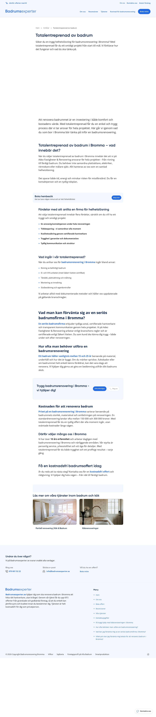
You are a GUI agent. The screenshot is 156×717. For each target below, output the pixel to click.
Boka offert (100, 663)
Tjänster (104, 12)
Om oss (122, 3)
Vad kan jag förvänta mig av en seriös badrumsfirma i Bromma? (121, 690)
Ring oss (113, 447)
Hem (97, 654)
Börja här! (116, 227)
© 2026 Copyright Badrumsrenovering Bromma (24, 713)
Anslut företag (144, 3)
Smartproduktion (99, 713)
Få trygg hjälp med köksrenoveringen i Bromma (114, 681)
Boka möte (144, 11)
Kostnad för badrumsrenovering (122, 12)
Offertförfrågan (98, 447)
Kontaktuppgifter (102, 677)
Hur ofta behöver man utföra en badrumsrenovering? (117, 686)
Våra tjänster (101, 672)
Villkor (48, 713)
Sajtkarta (58, 713)
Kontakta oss (132, 3)
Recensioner (93, 12)
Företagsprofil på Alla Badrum (77, 713)
